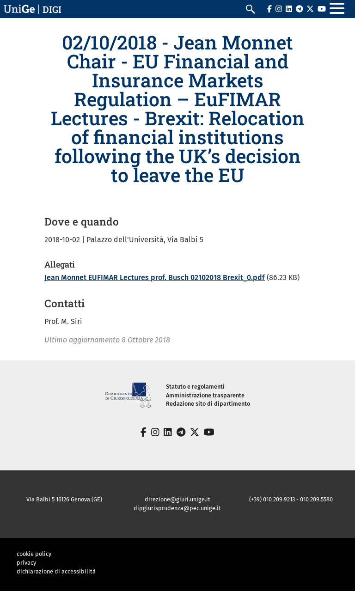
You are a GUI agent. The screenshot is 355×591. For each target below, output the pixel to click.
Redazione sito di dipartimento (208, 403)
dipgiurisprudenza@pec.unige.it (177, 508)
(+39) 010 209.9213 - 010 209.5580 (291, 499)
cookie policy (34, 553)
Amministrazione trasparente (205, 395)
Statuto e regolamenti (195, 386)
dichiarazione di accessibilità (56, 571)
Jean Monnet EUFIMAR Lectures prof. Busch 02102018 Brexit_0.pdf (154, 277)
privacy (26, 562)
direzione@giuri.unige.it (177, 499)
